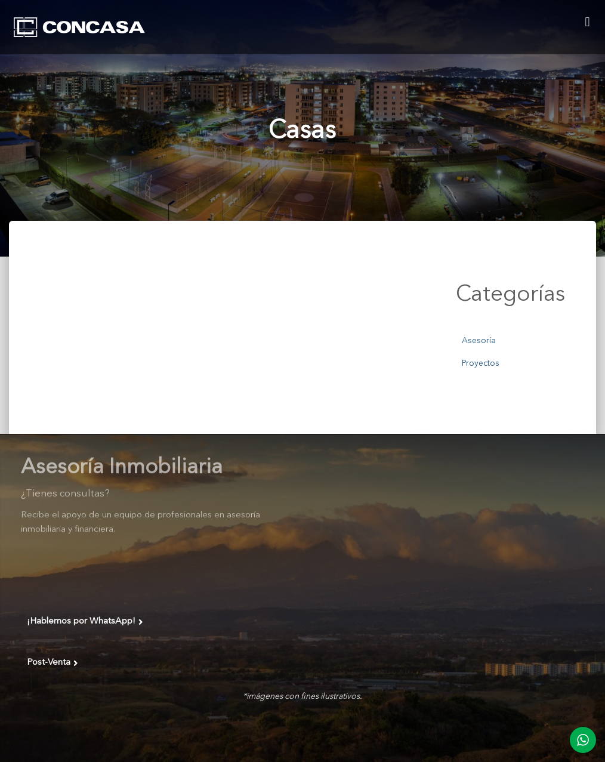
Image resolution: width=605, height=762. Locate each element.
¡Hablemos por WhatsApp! (85, 622)
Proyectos (480, 363)
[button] (587, 22)
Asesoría (479, 341)
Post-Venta (52, 663)
